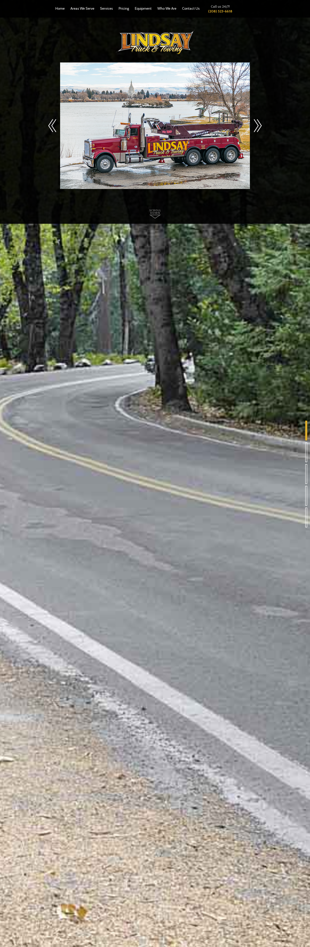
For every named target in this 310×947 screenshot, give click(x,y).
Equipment (143, 8)
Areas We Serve (82, 8)
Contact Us (191, 8)
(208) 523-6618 (220, 11)
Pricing (124, 8)
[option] (155, 125)
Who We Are (166, 8)
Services (106, 8)
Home (60, 8)
